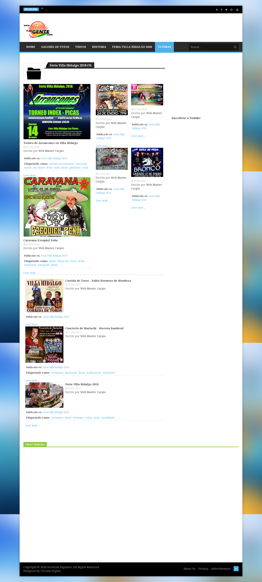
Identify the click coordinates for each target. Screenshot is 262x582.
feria (49, 167)
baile (52, 261)
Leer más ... (30, 175)
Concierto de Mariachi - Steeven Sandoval (94, 328)
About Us (189, 568)
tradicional (93, 372)
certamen (57, 372)
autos (27, 167)
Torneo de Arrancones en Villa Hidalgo (50, 143)
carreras (81, 163)
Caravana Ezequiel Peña (40, 240)
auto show (61, 167)
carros (53, 163)
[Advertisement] (205, 86)
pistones (75, 167)
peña (54, 264)
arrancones (66, 163)
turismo (78, 417)
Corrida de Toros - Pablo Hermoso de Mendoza (98, 280)
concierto (109, 372)
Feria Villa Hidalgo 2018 (54, 158)
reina (88, 417)
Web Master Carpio (51, 150)
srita (97, 417)
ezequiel (44, 264)
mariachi (71, 372)
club (85, 167)
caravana (30, 264)
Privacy (203, 568)
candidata (107, 417)
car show (39, 167)
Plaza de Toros (67, 261)
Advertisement (221, 568)
